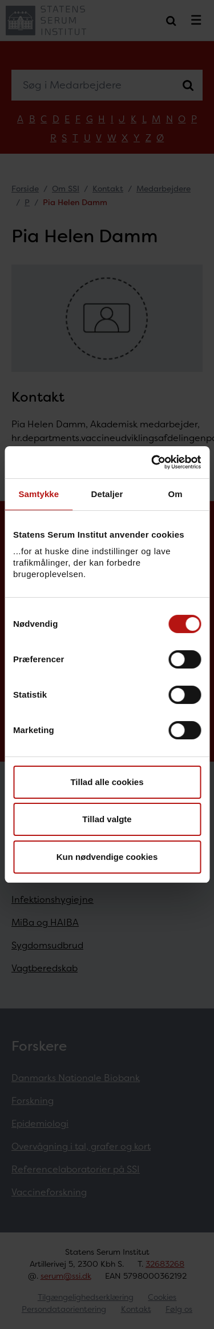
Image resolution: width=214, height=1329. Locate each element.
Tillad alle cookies (106, 782)
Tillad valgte (106, 819)
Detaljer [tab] (107, 494)
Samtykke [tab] (38, 494)
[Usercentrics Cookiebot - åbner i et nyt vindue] (152, 462)
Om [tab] (175, 494)
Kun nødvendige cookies (107, 857)
